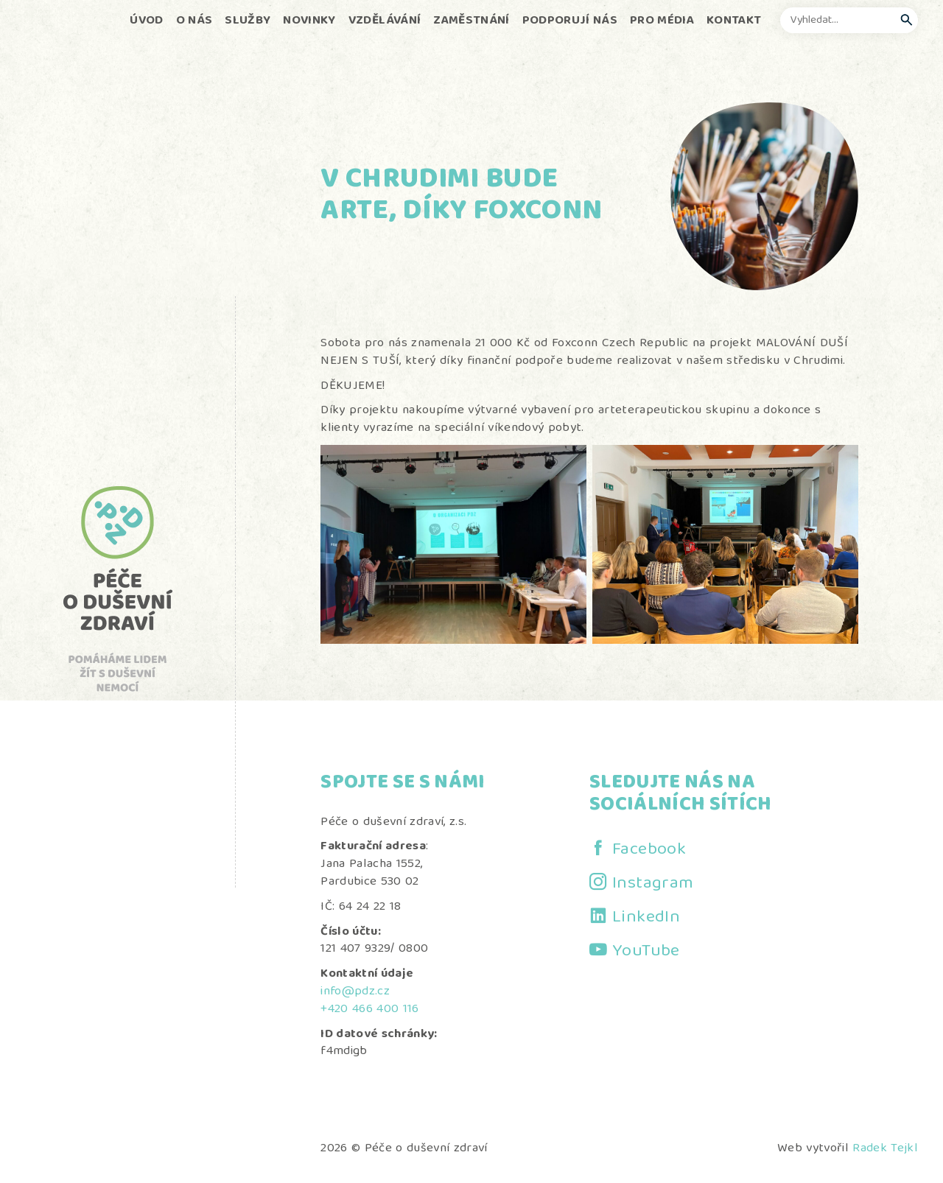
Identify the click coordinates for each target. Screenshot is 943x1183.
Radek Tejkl (885, 1148)
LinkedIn (646, 917)
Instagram (652, 883)
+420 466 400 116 (369, 1009)
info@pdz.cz (355, 992)
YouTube (645, 951)
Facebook (649, 850)
